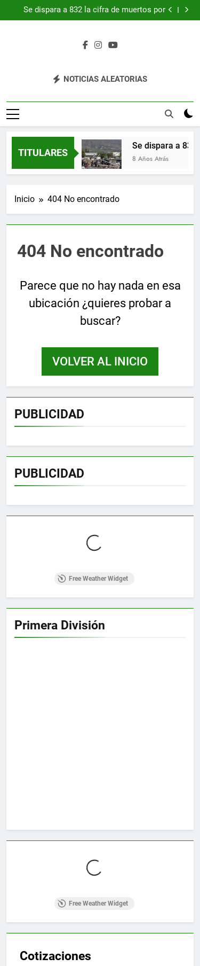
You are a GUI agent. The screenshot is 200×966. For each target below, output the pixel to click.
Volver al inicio (100, 361)
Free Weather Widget (93, 578)
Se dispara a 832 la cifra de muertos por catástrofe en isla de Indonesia (94, 10)
